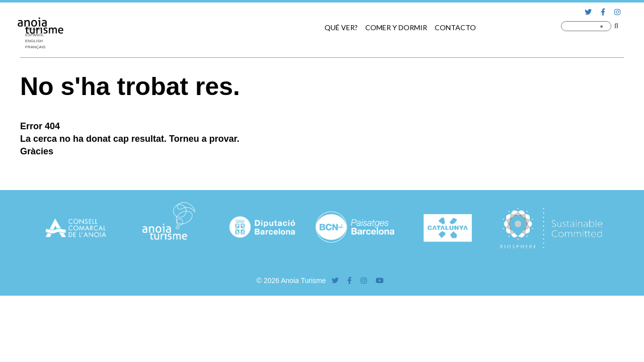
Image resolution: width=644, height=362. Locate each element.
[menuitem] (37, 29)
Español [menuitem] (34, 35)
